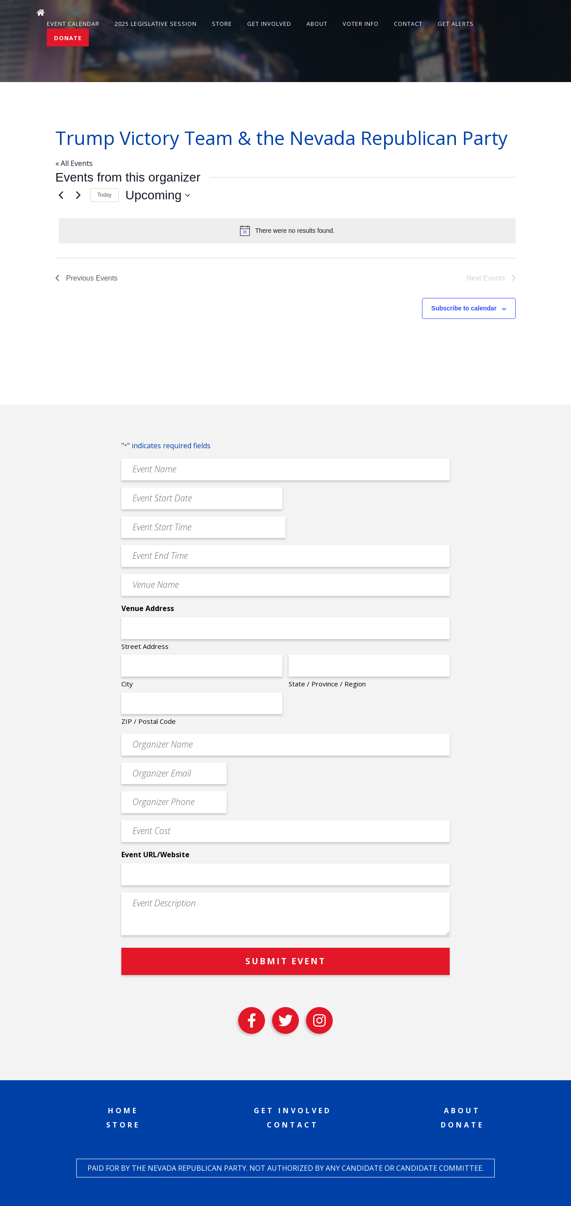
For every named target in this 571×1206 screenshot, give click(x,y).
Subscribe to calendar (464, 308)
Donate (68, 38)
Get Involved (269, 24)
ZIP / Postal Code (148, 721)
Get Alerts (456, 24)
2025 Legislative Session (156, 24)
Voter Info (361, 24)
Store (222, 24)
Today (104, 195)
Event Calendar (73, 24)
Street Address (145, 646)
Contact (408, 24)
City (127, 683)
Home (123, 1110)
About (316, 24)
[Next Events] (78, 195)
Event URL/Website (155, 854)
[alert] (287, 230)
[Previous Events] (60, 195)
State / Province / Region (327, 683)
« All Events (74, 163)
